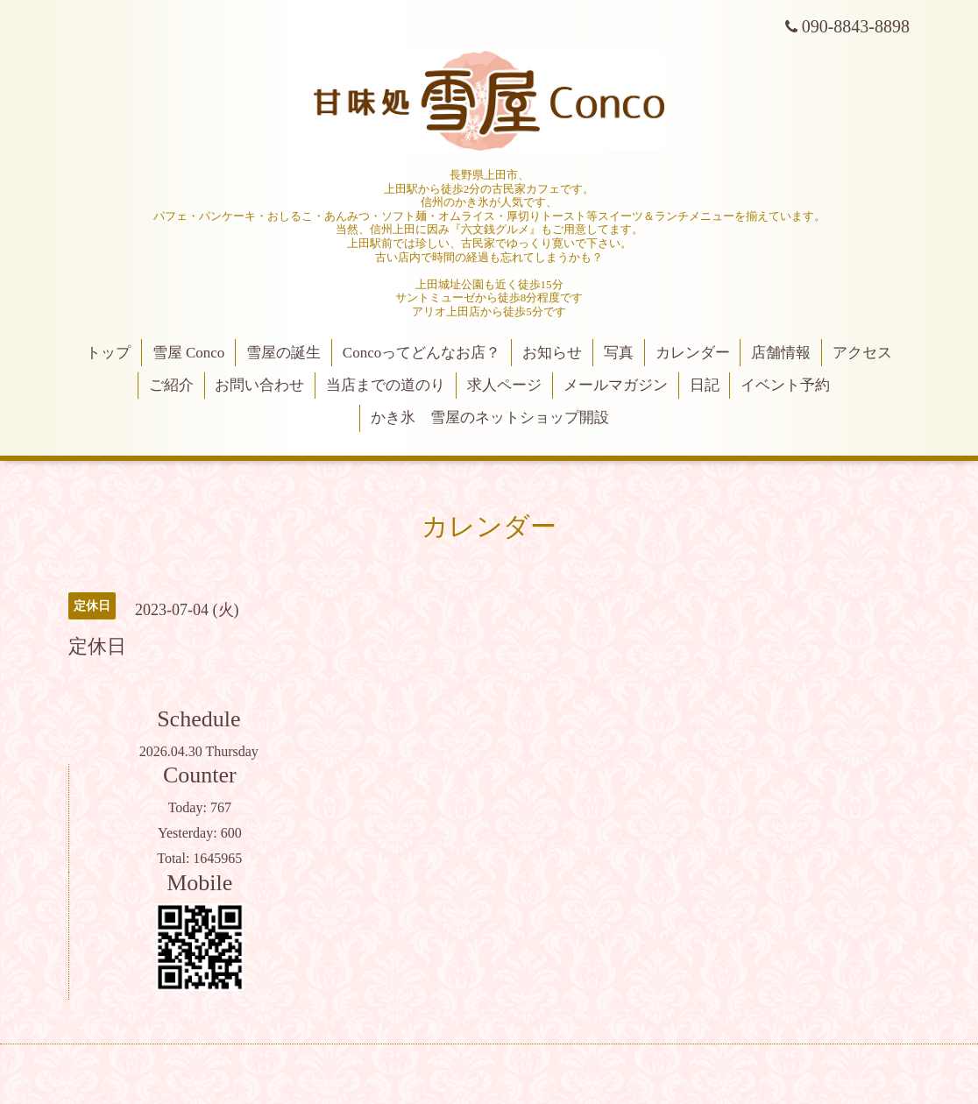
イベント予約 (785, 385)
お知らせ (552, 352)
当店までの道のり (385, 385)
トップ (108, 352)
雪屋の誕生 (283, 352)
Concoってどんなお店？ (421, 352)
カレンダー (693, 352)
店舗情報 (781, 352)
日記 (704, 385)
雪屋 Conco (188, 352)
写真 (619, 352)
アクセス (862, 352)
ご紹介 (171, 385)
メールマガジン (615, 385)
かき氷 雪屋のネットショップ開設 (490, 417)
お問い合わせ (259, 385)
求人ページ (504, 385)
